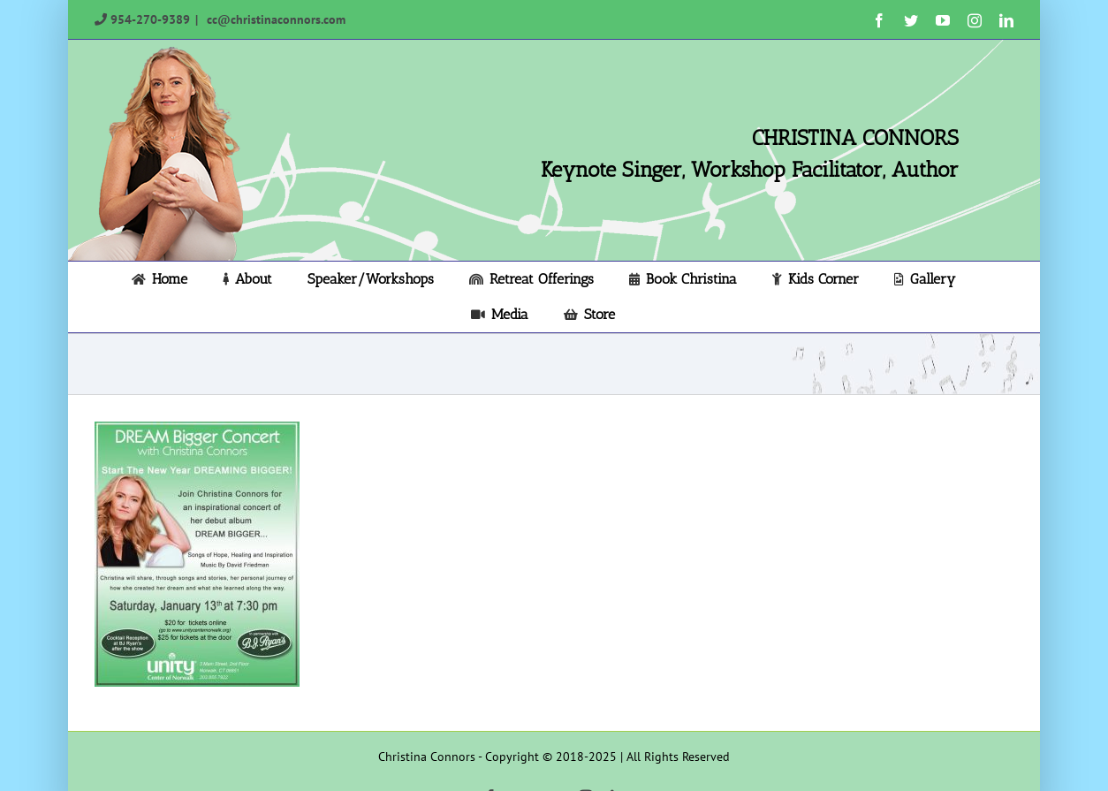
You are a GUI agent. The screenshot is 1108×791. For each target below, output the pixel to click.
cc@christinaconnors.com (274, 19)
